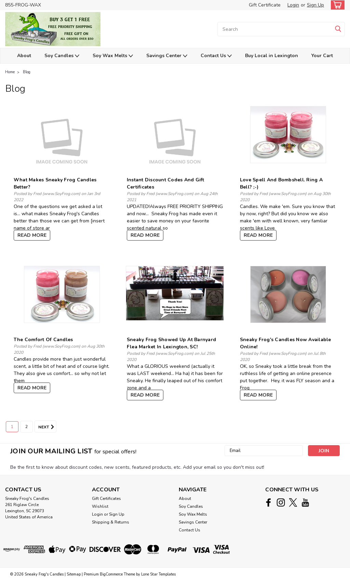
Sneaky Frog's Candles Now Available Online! (285, 343)
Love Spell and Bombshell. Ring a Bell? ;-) (281, 183)
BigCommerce (111, 574)
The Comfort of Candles (43, 339)
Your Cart (322, 55)
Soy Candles (61, 56)
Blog (26, 72)
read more (31, 235)
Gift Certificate (265, 5)
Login (293, 5)
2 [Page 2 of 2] (26, 426)
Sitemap (74, 574)
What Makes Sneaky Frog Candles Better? (55, 183)
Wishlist (100, 506)
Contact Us (216, 56)
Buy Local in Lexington (271, 55)
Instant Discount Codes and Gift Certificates (165, 183)
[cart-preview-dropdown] (336, 5)
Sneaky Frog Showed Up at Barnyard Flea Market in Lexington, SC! (171, 343)
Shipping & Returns (110, 522)
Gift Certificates (106, 498)
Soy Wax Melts (113, 56)
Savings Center (166, 56)
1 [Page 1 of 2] (12, 426)
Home (10, 72)
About (24, 55)
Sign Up (315, 5)
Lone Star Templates (158, 574)
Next (47, 427)
